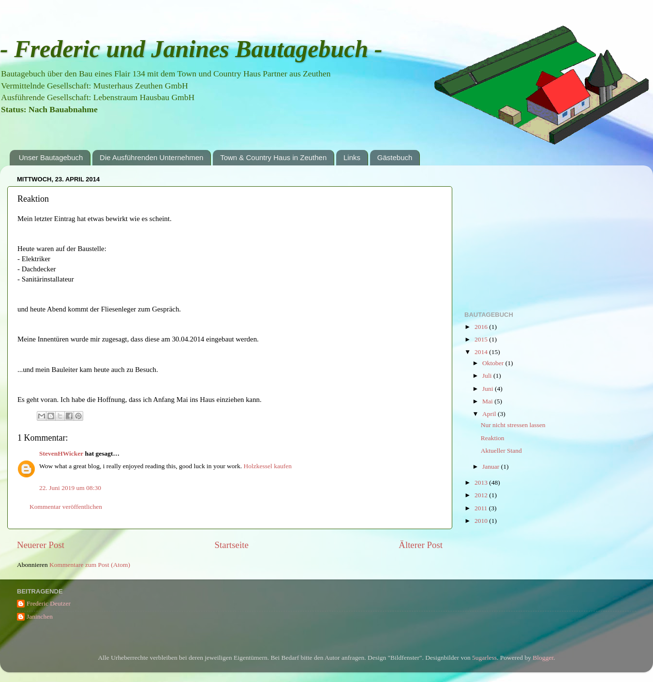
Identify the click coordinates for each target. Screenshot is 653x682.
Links (351, 157)
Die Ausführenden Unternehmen (151, 157)
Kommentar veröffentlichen (66, 506)
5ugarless (484, 657)
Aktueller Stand (501, 450)
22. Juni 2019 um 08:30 (70, 487)
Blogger (543, 657)
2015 (482, 339)
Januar (491, 466)
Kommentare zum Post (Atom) (89, 564)
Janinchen (40, 616)
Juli (487, 375)
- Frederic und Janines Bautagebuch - (191, 48)
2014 (482, 352)
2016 (482, 326)
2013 (482, 482)
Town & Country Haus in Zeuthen (273, 157)
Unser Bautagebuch (51, 157)
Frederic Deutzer (49, 603)
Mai (488, 401)
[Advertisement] (536, 233)
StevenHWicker (61, 453)
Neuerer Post (40, 545)
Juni (488, 388)
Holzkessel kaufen (268, 466)
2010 (482, 520)
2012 (482, 495)
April (490, 413)
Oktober (493, 363)
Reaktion (493, 438)
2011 (482, 508)
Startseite (232, 545)
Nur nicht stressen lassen (513, 425)
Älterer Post (421, 545)
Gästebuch (395, 157)
